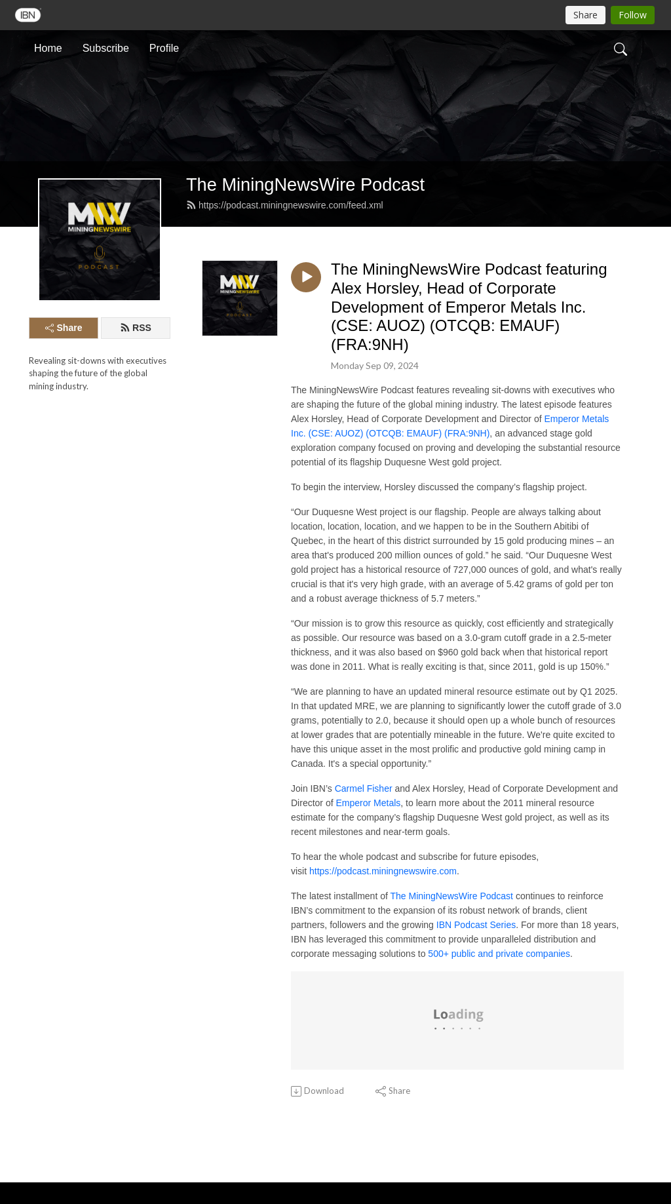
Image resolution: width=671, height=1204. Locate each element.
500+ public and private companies (499, 953)
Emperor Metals (368, 803)
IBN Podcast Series (476, 925)
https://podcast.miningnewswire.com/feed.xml (284, 205)
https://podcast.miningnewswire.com (383, 871)
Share (64, 327)
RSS (135, 327)
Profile (164, 48)
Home (48, 48)
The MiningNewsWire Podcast (305, 184)
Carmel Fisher (364, 788)
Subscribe (106, 48)
